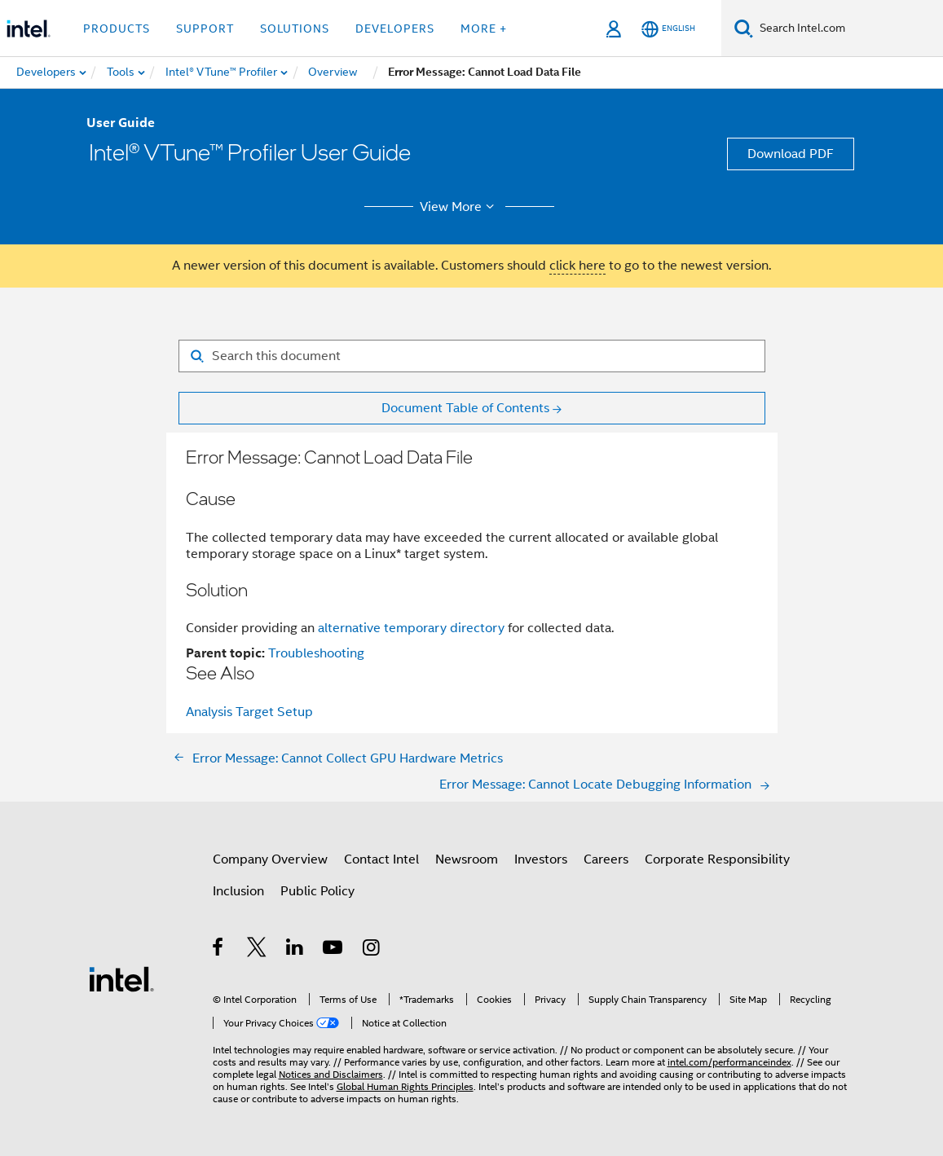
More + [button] (483, 28)
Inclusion (238, 891)
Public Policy (317, 891)
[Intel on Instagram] (372, 950)
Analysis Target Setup (249, 712)
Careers (606, 859)
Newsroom (466, 859)
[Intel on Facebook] (218, 950)
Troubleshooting (316, 653)
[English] (668, 29)
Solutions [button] (294, 28)
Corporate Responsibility (717, 859)
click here (577, 265)
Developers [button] (394, 28)
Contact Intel (381, 859)
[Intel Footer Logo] (121, 978)
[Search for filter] (471, 356)
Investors (540, 859)
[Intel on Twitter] (257, 950)
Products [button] (116, 28)
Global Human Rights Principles (405, 1086)
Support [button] (205, 28)
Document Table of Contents (465, 408)
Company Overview (270, 859)
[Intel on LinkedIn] (295, 950)
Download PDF (790, 154)
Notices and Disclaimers (331, 1074)
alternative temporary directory (411, 628)
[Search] (743, 28)
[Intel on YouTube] (333, 950)
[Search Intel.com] (848, 28)
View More (459, 207)
